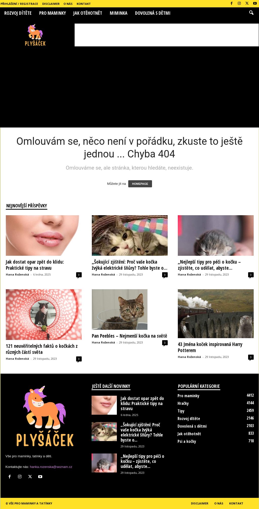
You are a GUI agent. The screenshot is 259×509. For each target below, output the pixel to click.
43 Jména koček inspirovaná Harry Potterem (210, 347)
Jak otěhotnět (87, 13)
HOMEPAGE (140, 183)
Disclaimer (51, 4)
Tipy (181, 411)
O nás (68, 4)
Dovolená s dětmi (152, 13)
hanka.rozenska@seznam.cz (51, 467)
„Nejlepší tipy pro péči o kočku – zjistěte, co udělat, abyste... (209, 265)
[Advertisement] (167, 35)
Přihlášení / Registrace (19, 4)
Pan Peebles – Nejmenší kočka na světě (129, 336)
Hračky (183, 403)
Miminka (118, 13)
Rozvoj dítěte (18, 13)
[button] (251, 13)
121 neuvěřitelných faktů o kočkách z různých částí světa (42, 349)
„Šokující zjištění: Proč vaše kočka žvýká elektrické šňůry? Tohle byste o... (129, 265)
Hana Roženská (17, 274)
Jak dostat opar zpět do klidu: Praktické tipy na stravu (35, 265)
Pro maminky (52, 13)
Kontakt (84, 4)
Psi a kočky (187, 441)
